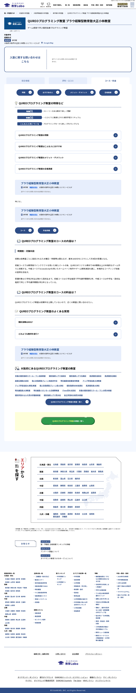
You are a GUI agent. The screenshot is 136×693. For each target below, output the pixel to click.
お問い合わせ (60, 654)
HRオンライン (88, 680)
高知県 (77, 506)
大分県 (84, 514)
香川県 (62, 506)
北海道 (55, 464)
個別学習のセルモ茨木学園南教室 (27, 395)
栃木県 (93, 471)
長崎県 (70, 514)
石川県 (70, 478)
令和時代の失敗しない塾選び (102, 585)
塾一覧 (67, 5)
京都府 (70, 492)
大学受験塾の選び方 (80, 599)
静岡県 (62, 485)
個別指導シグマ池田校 (57, 376)
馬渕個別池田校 (95, 376)
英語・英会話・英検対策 (102, 622)
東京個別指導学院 (41, 583)
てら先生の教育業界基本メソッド (102, 594)
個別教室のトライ (41, 596)
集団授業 (38, 616)
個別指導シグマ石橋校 (77, 376)
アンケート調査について (50, 551)
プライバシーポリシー (93, 654)
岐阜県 (70, 485)
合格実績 (108, 92)
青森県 (62, 464)
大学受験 (77, 583)
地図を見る (34, 187)
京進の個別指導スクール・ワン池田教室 (30, 376)
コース (22, 230)
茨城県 (86, 471)
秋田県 (84, 464)
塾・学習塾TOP (9, 13)
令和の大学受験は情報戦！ (102, 603)
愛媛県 (70, 506)
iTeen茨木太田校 (69, 390)
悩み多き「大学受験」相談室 (103, 617)
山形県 (91, 464)
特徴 (23, 92)
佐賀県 (62, 514)
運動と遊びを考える (102, 599)
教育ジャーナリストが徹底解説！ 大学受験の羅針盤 (102, 637)
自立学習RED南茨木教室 (73, 395)
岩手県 (70, 464)
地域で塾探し (57, 5)
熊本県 (77, 514)
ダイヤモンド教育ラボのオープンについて (57, 558)
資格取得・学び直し (80, 586)
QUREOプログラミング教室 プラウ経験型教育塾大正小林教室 (88, 13)
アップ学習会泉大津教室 (92, 381)
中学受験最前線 (123, 580)
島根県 (62, 499)
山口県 (84, 499)
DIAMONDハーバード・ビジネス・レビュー (71, 677)
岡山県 (70, 499)
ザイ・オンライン (110, 677)
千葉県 (79, 471)
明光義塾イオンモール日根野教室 (46, 390)
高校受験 (77, 580)
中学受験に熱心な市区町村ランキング (80, 603)
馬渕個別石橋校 (111, 376)
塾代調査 (109, 5)
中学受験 (77, 576)
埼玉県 (71, 471)
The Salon (77, 680)
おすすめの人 (48, 92)
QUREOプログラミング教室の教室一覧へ (66, 402)
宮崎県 (91, 514)
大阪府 (55, 492)
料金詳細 (46, 230)
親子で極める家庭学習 (124, 587)
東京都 (55, 471)
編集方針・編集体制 (41, 654)
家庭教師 (77, 611)
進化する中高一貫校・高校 (123, 596)
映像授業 (38, 623)
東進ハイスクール (41, 599)
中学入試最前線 (101, 590)
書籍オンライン (96, 677)
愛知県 (55, 485)
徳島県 (55, 506)
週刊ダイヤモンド (46, 677)
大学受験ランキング (61, 583)
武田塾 (37, 602)
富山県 (62, 478)
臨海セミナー (39, 580)
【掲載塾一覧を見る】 (42, 576)
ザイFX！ (28, 680)
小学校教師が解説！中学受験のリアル (102, 628)
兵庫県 (62, 492)
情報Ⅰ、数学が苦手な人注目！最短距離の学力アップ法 (102, 610)
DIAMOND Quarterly (64, 680)
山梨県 (91, 485)
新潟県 (55, 478)
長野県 (84, 485)
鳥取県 (55, 499)
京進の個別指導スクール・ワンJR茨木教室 (95, 390)
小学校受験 (77, 608)
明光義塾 (38, 589)
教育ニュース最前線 (102, 632)
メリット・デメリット (78, 92)
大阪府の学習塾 (24, 13)
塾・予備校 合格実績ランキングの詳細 (55, 544)
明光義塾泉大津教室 (22, 390)
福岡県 (55, 514)
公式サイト (17, 31)
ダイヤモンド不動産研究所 (44, 680)
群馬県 (100, 471)
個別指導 (38, 613)
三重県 (77, 485)
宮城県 (77, 464)
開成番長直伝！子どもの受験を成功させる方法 (102, 578)
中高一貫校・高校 (97, 5)
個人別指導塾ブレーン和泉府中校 (44, 381)
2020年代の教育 (123, 576)
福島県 (99, 464)
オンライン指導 (40, 619)
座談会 (86, 5)
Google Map (48, 43)
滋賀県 (93, 492)
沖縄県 (64, 516)
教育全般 (77, 596)
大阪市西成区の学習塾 (41, 13)
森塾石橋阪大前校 (22, 381)
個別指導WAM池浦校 (75, 385)
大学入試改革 (122, 583)
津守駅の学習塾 (58, 13)
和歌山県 (85, 492)
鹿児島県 (56, 516)
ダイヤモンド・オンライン (28, 677)
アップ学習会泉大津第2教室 (25, 385)
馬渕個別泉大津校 (92, 385)
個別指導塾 (76, 5)
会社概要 (75, 654)
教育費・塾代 (78, 589)
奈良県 (77, 492)
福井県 (77, 478)
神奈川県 (63, 471)
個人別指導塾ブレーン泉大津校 (51, 385)
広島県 (77, 499)
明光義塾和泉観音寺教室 (70, 381)
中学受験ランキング (61, 577)
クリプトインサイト (103, 680)
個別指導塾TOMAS (41, 586)
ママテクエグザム (123, 592)
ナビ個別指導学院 (41, 593)
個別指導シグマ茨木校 (52, 395)
